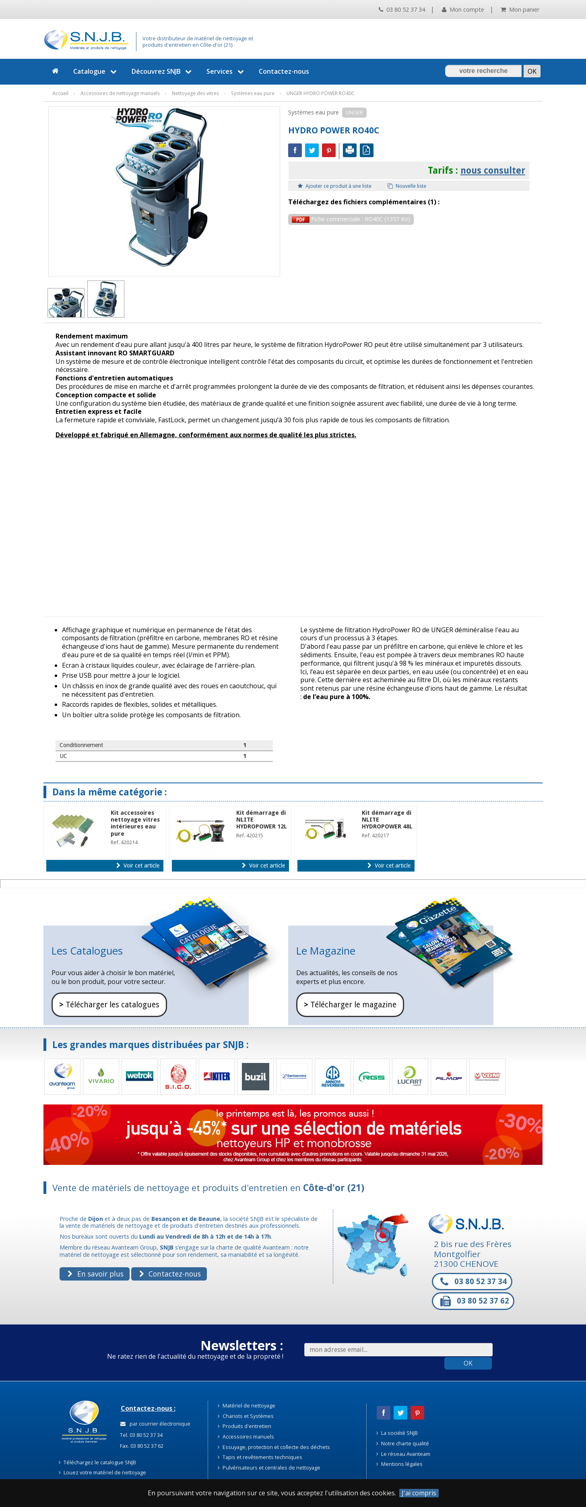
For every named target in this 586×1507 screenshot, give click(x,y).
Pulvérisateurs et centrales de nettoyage (269, 1467)
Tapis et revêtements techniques (260, 1457)
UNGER (354, 112)
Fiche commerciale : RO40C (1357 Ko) (351, 219)
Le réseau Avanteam (403, 1453)
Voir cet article (137, 865)
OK (468, 1363)
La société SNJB (397, 1432)
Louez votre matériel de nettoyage (102, 1472)
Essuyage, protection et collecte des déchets (274, 1447)
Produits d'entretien (244, 1426)
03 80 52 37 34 (402, 9)
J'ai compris (419, 1493)
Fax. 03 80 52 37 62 (141, 1445)
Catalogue (96, 71)
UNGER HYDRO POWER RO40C (321, 93)
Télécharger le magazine (350, 1004)
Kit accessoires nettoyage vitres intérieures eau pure (135, 823)
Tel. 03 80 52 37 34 (141, 1434)
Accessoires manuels (246, 1436)
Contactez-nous (284, 71)
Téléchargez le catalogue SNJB (97, 1462)
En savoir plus (95, 1274)
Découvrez (163, 71)
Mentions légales (399, 1464)
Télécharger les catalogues (109, 1004)
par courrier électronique (155, 1423)
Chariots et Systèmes (246, 1416)
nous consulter (492, 170)
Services (226, 71)
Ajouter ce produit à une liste (334, 186)
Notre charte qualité (402, 1443)
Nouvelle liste (407, 186)
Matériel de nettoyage (246, 1405)
